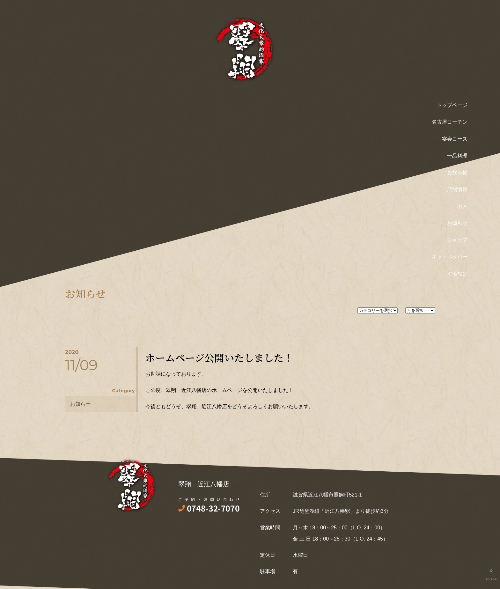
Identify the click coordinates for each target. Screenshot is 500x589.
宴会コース (454, 139)
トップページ (452, 105)
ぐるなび (457, 273)
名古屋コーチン (449, 122)
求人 (462, 206)
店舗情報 (457, 189)
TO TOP (491, 573)
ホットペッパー (449, 256)
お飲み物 (457, 172)
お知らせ (457, 223)
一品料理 (457, 155)
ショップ (457, 240)
